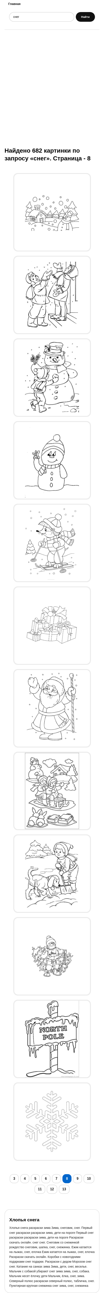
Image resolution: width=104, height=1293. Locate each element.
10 (89, 1178)
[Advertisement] (52, 88)
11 (40, 1189)
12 (52, 1189)
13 (64, 1189)
